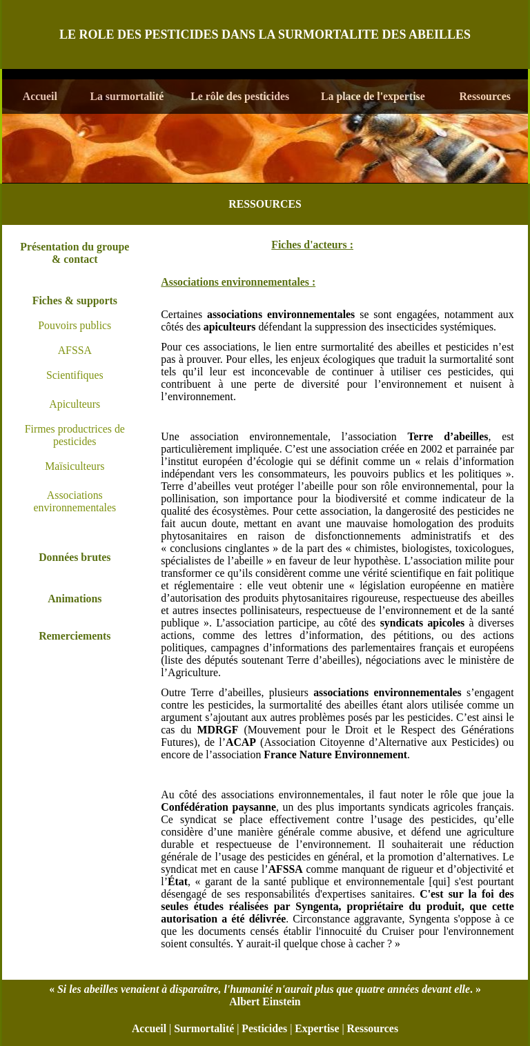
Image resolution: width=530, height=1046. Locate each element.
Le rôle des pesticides (239, 96)
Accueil (149, 1028)
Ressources (372, 1028)
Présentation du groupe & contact (74, 253)
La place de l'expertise (373, 96)
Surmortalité (204, 1028)
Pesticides (264, 1028)
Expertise (317, 1028)
